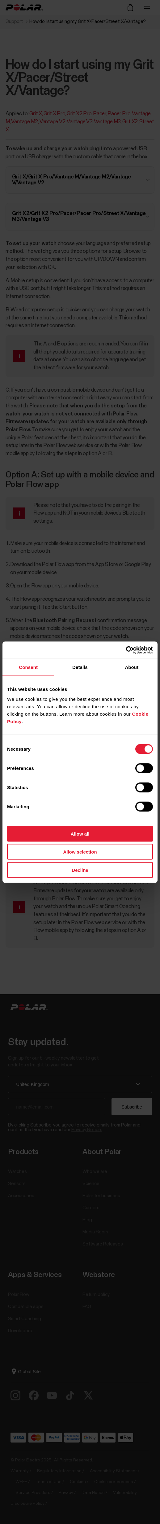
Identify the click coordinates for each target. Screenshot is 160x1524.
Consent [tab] (28, 667)
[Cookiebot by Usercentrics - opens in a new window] (126, 650)
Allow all (80, 833)
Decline (80, 869)
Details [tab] (80, 667)
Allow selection (80, 851)
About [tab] (131, 667)
